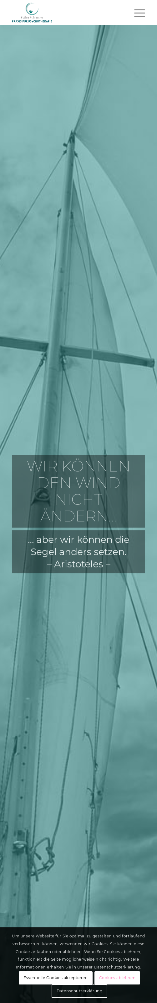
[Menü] (136, 12)
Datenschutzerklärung (80, 991)
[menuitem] (136, 12)
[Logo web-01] (65, 12)
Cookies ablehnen (117, 977)
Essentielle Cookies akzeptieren (55, 977)
